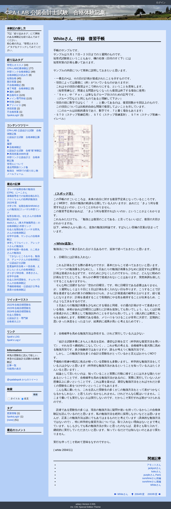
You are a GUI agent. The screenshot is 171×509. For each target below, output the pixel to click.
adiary (78, 504)
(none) (10, 420)
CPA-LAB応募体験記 (18, 68)
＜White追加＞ (63, 243)
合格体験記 (15, 147)
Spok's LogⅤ (14, 340)
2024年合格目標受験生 (19, 311)
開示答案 (11, 81)
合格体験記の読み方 (17, 75)
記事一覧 (11, 365)
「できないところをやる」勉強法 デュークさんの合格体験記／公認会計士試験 (23, 259)
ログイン (160, 2)
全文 (25, 398)
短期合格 (11, 78)
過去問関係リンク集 (17, 167)
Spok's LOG (13, 336)
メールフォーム (15, 174)
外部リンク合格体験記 (18, 71)
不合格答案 (13, 112)
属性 (11, 91)
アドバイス (15, 105)
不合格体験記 (14, 85)
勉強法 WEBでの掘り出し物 (22, 170)
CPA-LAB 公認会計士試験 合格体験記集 (55, 13)
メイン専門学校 (17, 98)
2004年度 (139, 494)
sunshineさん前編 (151, 478)
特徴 (11, 101)
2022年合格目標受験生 (19, 304)
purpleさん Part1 (152, 475)
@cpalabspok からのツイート (22, 379)
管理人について (15, 164)
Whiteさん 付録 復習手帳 (79, 38)
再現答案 (11, 108)
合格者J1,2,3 (13, 321)
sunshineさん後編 (151, 481)
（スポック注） (63, 193)
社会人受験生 (14, 314)
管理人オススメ (15, 65)
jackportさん (154, 468)
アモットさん (154, 464)
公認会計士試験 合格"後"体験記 (24, 150)
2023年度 (12, 202)
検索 (35, 394)
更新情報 (11, 413)
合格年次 (14, 95)
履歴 (9, 143)
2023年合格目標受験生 (19, 308)
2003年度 (152, 494)
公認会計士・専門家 (17, 318)
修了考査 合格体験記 (18, 88)
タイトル (14, 398)
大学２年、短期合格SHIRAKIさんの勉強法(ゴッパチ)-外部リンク (23, 209)
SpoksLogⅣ (13, 115)
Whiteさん (155, 485)
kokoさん (156, 471)
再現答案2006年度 (19, 154)
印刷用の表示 (14, 368)
